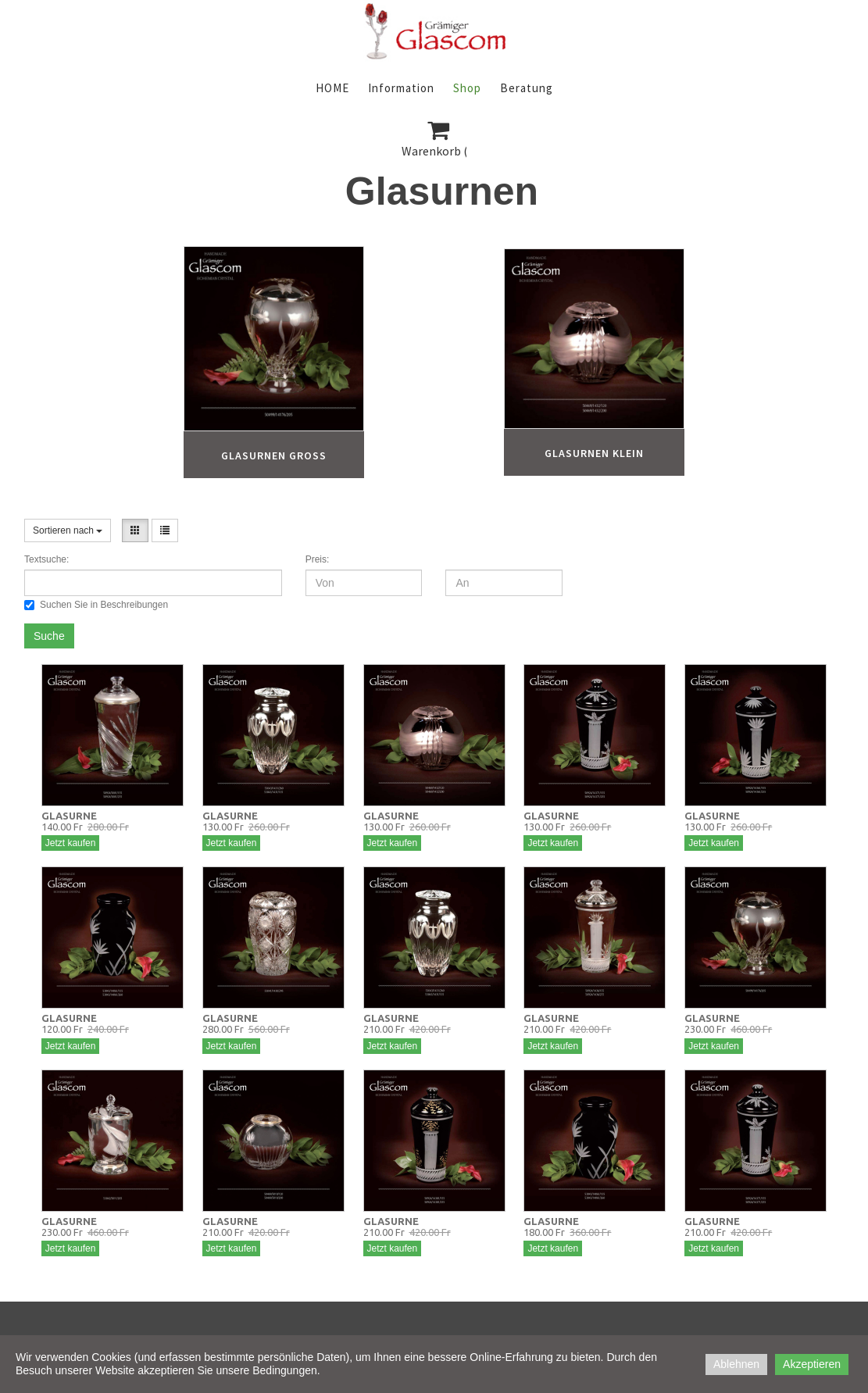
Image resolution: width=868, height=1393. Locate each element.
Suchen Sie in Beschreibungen (96, 604)
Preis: (317, 559)
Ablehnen (736, 1364)
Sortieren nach (67, 530)
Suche (49, 636)
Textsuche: (46, 559)
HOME (332, 87)
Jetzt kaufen (70, 843)
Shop (467, 87)
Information (401, 87)
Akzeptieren (812, 1364)
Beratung (526, 87)
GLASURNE (69, 815)
